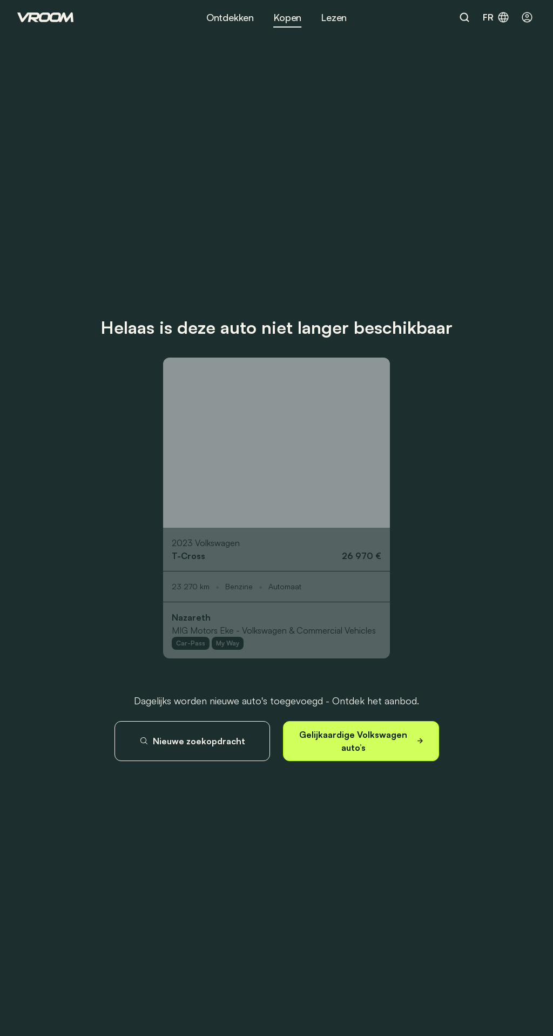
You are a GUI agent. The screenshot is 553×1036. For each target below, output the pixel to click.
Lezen (334, 17)
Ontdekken (230, 17)
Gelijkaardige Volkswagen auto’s (362, 741)
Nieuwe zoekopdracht (192, 741)
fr (496, 17)
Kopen (287, 17)
